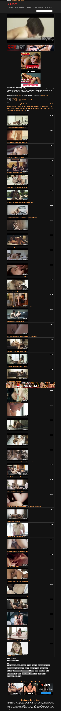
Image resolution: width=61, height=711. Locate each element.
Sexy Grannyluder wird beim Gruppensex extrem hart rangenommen (22, 336)
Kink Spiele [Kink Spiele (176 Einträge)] (10, 108)
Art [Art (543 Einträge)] (14, 104)
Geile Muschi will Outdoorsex (13, 521)
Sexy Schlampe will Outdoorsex (14, 381)
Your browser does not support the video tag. (30, 28)
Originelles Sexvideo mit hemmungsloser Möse (17, 581)
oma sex (22, 0)
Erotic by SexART (17, 100)
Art (11, 99)
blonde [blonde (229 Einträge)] (25, 104)
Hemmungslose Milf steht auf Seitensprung (16, 127)
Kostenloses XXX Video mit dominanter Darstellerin (18, 232)
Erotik (14, 99)
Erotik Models (14, 98)
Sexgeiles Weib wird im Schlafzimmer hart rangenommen (19, 596)
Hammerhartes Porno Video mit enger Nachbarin (17, 187)
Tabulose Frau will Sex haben (13, 566)
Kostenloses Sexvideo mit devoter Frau (15, 157)
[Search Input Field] (43, 11)
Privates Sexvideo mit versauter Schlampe (16, 491)
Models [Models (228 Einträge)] (51, 108)
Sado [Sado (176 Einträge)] (11, 110)
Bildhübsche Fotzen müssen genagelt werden (17, 351)
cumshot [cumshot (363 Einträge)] (41, 104)
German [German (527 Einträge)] (36, 106)
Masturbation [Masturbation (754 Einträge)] (44, 108)
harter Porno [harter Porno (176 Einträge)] (48, 106)
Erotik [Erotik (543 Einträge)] (52, 104)
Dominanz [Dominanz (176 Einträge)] (47, 104)
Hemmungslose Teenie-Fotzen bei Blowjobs (16, 261)
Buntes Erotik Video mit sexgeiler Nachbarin (16, 611)
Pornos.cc (12, 4)
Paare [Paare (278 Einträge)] (8, 110)
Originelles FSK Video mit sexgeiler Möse (16, 172)
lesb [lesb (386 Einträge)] (24, 108)
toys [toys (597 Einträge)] (25, 110)
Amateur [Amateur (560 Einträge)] (9, 104)
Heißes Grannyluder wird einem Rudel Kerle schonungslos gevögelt (22, 217)
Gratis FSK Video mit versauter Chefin (15, 432)
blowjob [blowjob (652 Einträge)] (30, 104)
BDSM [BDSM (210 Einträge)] (16, 104)
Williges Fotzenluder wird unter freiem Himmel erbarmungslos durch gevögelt (24, 506)
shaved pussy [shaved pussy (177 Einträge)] (17, 110)
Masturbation (24, 99)
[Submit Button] (51, 11)
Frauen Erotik (18, 99)
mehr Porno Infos (10, 92)
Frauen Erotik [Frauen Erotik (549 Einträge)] (21, 106)
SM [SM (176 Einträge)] (22, 110)
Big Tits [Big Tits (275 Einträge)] (21, 104)
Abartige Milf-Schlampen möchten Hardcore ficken (18, 417)
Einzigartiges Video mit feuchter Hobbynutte (16, 446)
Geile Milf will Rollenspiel (12, 655)
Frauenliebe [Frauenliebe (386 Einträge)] (30, 106)
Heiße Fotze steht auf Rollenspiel (14, 402)
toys (32, 99)
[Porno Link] (30, 48)
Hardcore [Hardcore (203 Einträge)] (42, 106)
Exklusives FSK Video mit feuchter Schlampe (17, 366)
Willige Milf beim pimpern (12, 247)
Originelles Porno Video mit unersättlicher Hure (17, 551)
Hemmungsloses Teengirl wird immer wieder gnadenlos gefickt (21, 276)
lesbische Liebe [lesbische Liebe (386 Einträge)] (31, 108)
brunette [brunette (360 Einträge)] (35, 104)
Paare (29, 99)
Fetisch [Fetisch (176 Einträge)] (14, 106)
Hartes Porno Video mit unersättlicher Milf (16, 536)
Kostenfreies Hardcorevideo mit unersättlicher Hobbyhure (20, 640)
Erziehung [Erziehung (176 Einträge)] (9, 106)
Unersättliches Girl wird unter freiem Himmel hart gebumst (20, 461)
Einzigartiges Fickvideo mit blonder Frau (16, 321)
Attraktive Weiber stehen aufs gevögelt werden (17, 142)
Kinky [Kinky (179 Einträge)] (14, 108)
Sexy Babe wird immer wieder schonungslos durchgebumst (20, 202)
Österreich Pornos (16, 0)
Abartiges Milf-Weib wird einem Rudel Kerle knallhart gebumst (20, 625)
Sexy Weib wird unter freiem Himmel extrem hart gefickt (19, 306)
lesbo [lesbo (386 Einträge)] (37, 108)
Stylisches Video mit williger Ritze (14, 291)
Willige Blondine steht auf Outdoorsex (15, 476)
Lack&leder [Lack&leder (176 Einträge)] (19, 108)
